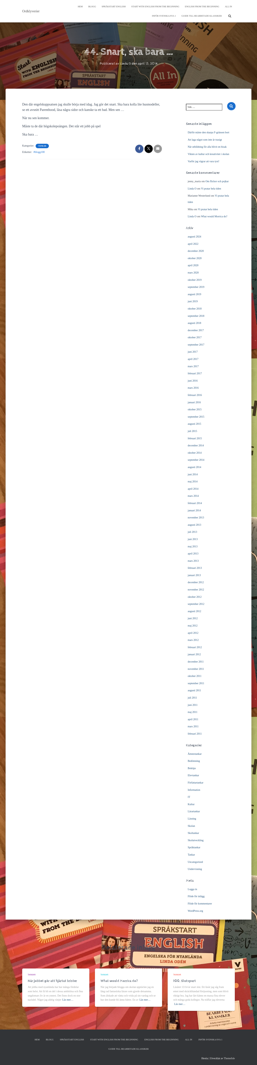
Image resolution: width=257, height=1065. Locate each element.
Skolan (191, 826)
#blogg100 (39, 152)
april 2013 (193, 553)
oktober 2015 (195, 409)
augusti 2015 (194, 423)
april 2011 (193, 719)
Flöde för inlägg (196, 896)
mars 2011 (193, 726)
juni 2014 (193, 474)
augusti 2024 (194, 236)
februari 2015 (195, 438)
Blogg (92, 6)
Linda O (192, 188)
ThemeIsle (229, 1058)
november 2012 (196, 589)
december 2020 (196, 251)
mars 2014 (193, 496)
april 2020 (193, 265)
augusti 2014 (194, 467)
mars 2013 (193, 560)
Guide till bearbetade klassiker (201, 16)
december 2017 (196, 330)
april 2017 (193, 359)
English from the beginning (202, 6)
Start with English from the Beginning (155, 6)
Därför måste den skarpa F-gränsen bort (208, 132)
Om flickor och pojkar (217, 181)
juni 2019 (193, 301)
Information (194, 790)
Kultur (191, 804)
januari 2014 (194, 510)
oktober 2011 (195, 676)
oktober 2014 (195, 452)
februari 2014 (195, 503)
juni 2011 (193, 705)
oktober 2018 (195, 308)
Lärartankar (194, 811)
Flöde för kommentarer (200, 903)
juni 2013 (193, 539)
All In (228, 6)
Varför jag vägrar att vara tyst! (203, 161)
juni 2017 (193, 351)
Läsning (192, 818)
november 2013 (196, 517)
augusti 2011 (194, 690)
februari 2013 (195, 568)
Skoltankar (193, 833)
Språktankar (194, 847)
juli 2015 (192, 431)
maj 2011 (193, 712)
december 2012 (196, 582)
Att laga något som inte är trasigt (205, 139)
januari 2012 (194, 654)
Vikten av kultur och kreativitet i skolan (208, 154)
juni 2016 (193, 380)
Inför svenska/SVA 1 (164, 16)
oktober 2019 (195, 280)
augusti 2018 (194, 323)
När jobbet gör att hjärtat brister (52, 981)
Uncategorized (195, 862)
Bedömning (194, 761)
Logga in (192, 889)
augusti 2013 (194, 524)
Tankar (42, 146)
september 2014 (196, 459)
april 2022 (193, 243)
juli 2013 (192, 532)
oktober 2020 (195, 258)
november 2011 (196, 669)
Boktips (192, 768)
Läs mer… (67, 999)
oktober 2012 (195, 597)
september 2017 (196, 344)
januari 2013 (194, 575)
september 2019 (196, 287)
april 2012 (193, 633)
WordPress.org (195, 910)
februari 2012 (195, 647)
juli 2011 (192, 697)
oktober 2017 (195, 337)
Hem (80, 6)
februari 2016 (195, 395)
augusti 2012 (194, 611)
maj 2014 (193, 481)
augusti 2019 (194, 294)
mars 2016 (193, 387)
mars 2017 (193, 366)
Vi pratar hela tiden (211, 188)
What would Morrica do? (214, 216)
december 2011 (196, 661)
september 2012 (196, 604)
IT (189, 797)
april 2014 (193, 488)
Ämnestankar (195, 754)
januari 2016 (194, 402)
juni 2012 (193, 618)
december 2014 (196, 445)
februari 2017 (195, 373)
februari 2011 (195, 733)
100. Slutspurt (184, 981)
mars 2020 (193, 272)
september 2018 (196, 316)
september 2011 (196, 683)
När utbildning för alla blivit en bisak (207, 146)
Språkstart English (114, 6)
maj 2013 (193, 546)
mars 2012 (193, 640)
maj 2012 (193, 625)
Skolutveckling (196, 840)
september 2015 (196, 416)
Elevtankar (193, 775)
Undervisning (195, 869)
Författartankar (195, 782)
